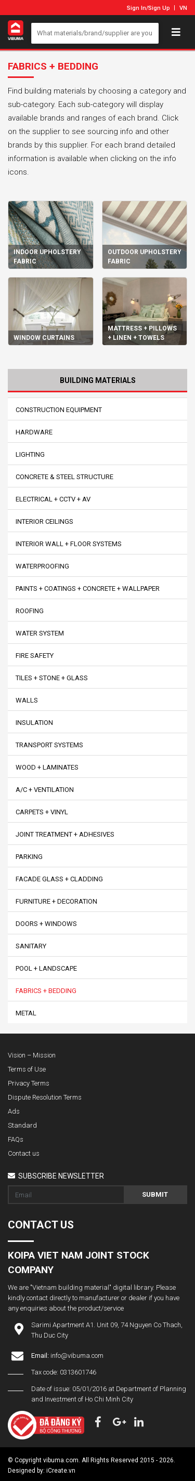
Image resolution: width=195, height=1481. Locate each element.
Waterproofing (42, 566)
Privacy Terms (28, 1083)
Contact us (24, 1153)
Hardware (34, 432)
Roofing (30, 611)
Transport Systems (49, 745)
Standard (22, 1125)
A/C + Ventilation (45, 790)
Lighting (30, 454)
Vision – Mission (32, 1055)
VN (183, 8)
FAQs (15, 1139)
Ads (14, 1111)
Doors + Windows (46, 924)
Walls (27, 700)
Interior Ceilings (44, 521)
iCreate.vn (60, 1470)
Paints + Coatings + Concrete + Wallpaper (88, 588)
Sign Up (159, 8)
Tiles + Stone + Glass (52, 678)
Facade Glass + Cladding (59, 879)
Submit (155, 1194)
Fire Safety (35, 655)
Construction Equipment (59, 410)
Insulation (34, 722)
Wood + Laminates (47, 767)
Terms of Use (27, 1069)
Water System (40, 633)
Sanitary (31, 946)
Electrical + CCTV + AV (53, 499)
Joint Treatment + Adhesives (65, 834)
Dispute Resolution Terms (45, 1097)
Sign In (136, 8)
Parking (29, 857)
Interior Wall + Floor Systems (69, 544)
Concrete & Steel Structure (64, 477)
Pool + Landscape (46, 968)
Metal (26, 1013)
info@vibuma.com (76, 1355)
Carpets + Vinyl (42, 812)
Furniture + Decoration (56, 901)
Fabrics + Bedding (46, 991)
